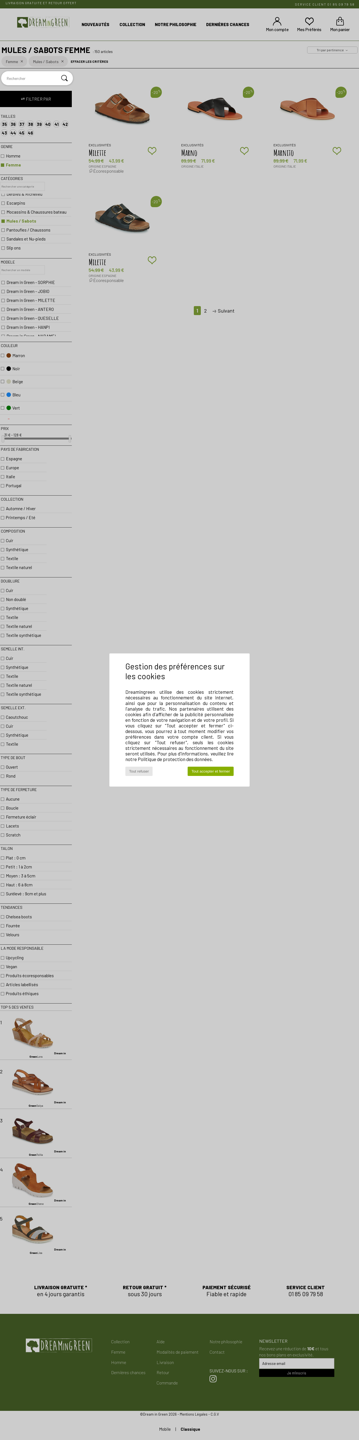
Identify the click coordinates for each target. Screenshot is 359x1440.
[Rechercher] (64, 78)
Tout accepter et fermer (211, 771)
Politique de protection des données (175, 759)
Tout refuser (139, 771)
